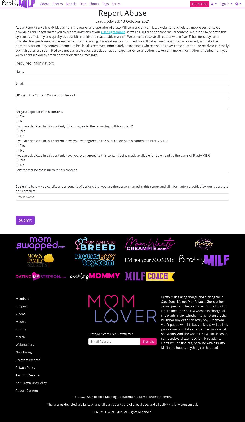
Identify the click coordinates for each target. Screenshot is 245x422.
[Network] (238, 4)
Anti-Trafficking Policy (31, 383)
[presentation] (45, 208)
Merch (20, 337)
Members (22, 298)
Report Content (27, 390)
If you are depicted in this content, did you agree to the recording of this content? (74, 126)
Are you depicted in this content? (39, 112)
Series (116, 4)
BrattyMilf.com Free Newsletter (110, 334)
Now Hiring (24, 352)
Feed (82, 4)
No (22, 121)
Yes (22, 116)
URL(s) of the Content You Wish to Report (45, 95)
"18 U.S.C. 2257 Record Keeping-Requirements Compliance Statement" (122, 397)
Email (20, 83)
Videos (44, 4)
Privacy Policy (25, 367)
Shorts (94, 4)
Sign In (225, 4)
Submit (25, 220)
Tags (105, 4)
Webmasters (25, 344)
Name (20, 71)
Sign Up (148, 341)
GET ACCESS (199, 4)
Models (71, 4)
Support (22, 306)
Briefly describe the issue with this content (46, 170)
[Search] (213, 4)
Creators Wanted (28, 360)
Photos (57, 4)
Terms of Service (28, 375)
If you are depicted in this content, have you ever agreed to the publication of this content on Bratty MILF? (92, 141)
